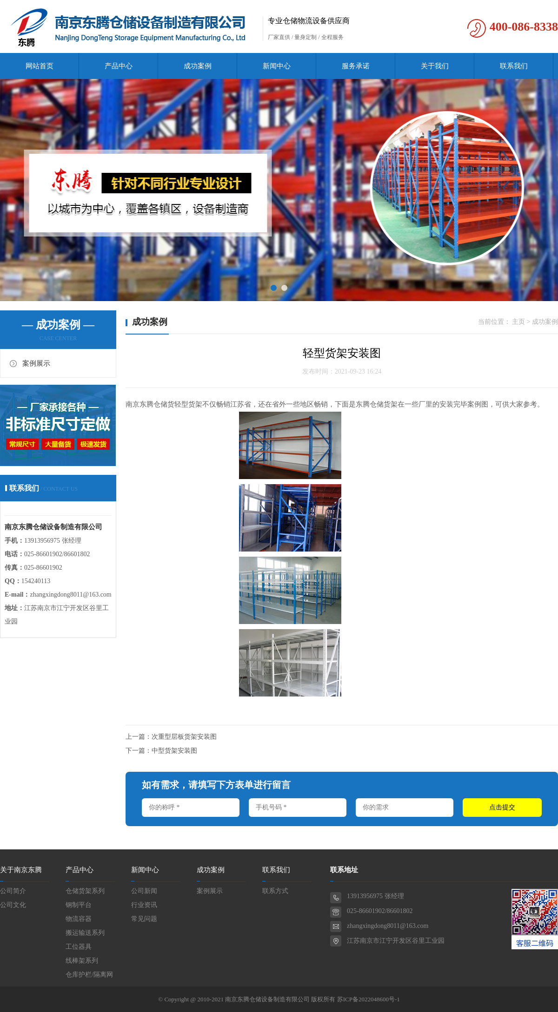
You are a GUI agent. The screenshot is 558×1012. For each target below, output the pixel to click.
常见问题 (144, 918)
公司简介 (13, 890)
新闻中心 (277, 66)
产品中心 (119, 66)
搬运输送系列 (85, 932)
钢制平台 (79, 904)
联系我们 (514, 66)
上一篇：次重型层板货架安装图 (171, 736)
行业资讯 (144, 904)
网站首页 (39, 66)
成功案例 (198, 66)
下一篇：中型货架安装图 (161, 750)
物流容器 (79, 918)
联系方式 (275, 890)
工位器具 (79, 946)
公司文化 (13, 904)
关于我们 (435, 66)
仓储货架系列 (85, 890)
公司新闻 (144, 890)
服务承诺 (356, 66)
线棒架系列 (82, 960)
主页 (518, 321)
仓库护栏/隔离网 (89, 974)
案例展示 (36, 363)
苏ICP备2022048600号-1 (368, 999)
